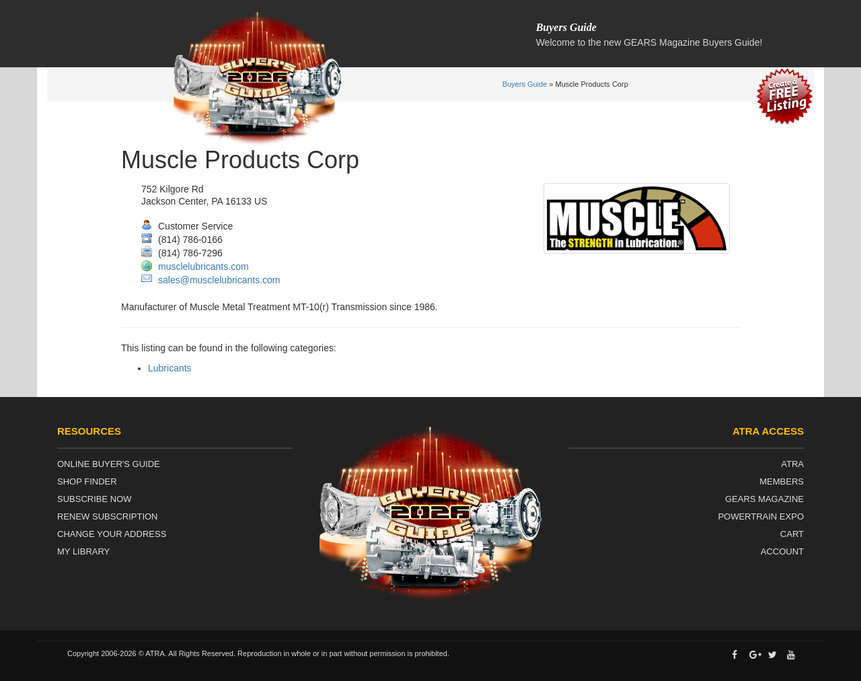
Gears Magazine (764, 499)
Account (782, 551)
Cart (792, 534)
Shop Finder (87, 481)
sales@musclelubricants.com (219, 280)
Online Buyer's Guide (108, 464)
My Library (83, 551)
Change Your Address (111, 534)
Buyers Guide (525, 84)
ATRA (792, 464)
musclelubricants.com (203, 266)
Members (781, 481)
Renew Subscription (107, 516)
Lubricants (170, 368)
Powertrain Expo (761, 516)
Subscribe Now (94, 499)
